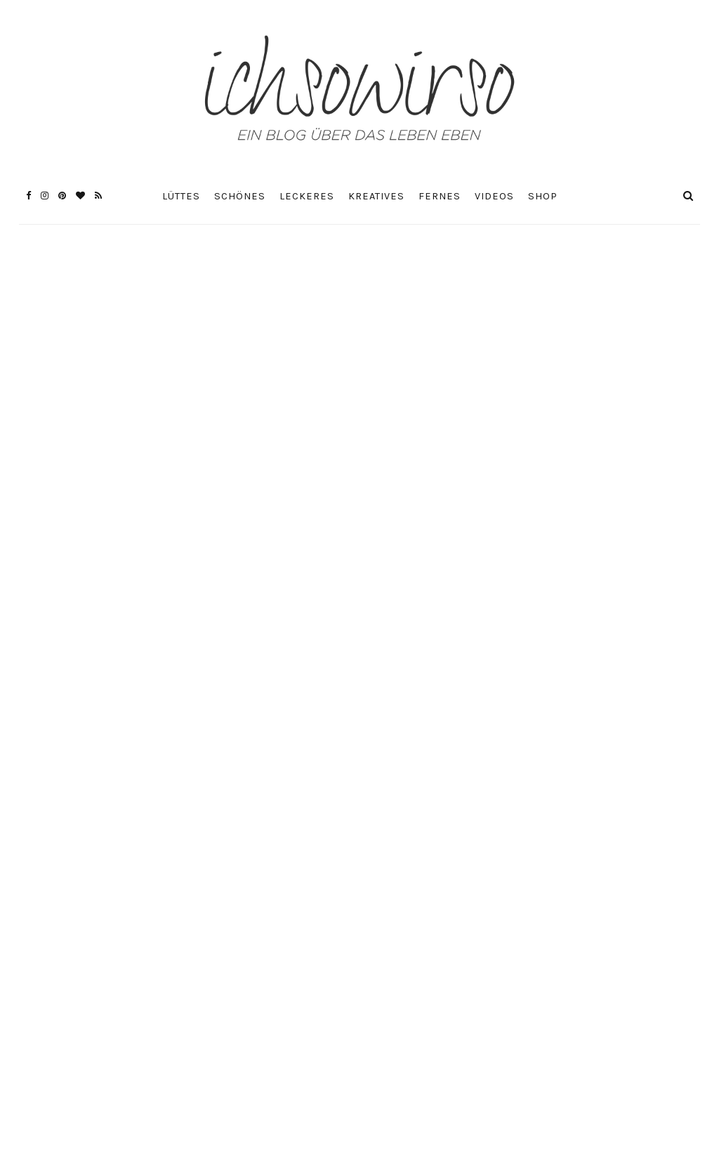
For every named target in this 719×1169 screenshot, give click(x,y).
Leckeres (306, 196)
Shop (543, 196)
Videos (494, 196)
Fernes (439, 196)
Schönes (239, 196)
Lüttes (181, 196)
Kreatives (376, 196)
